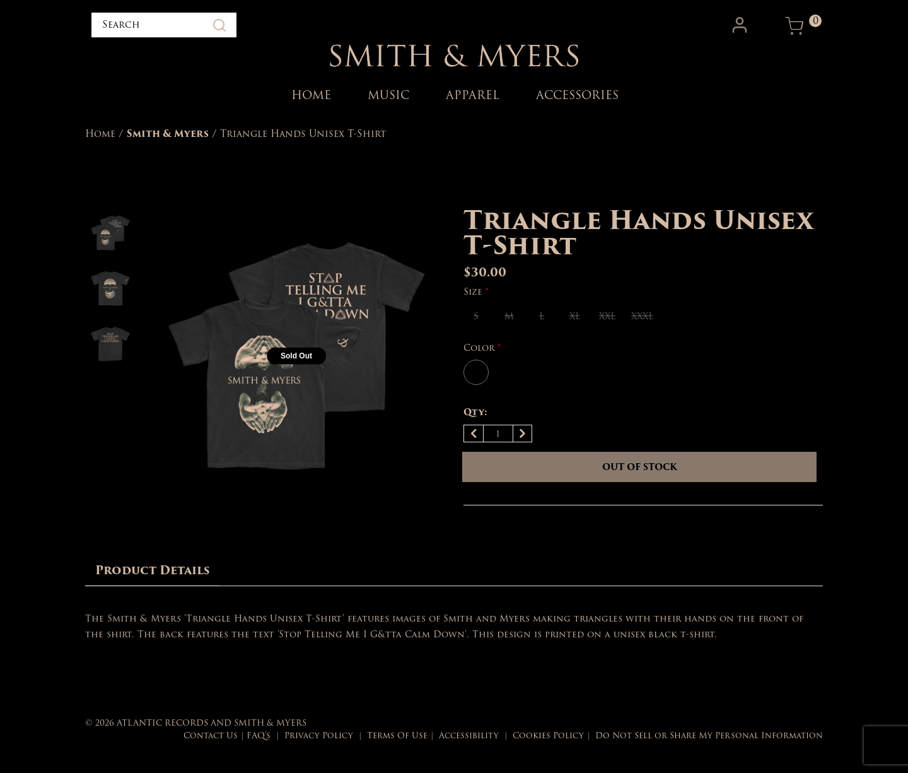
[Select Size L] (541, 316)
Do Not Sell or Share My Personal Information (709, 735)
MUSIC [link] (388, 95)
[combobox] (163, 25)
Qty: (475, 412)
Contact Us (210, 735)
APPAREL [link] (472, 95)
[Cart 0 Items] (794, 25)
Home (100, 133)
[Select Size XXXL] (642, 316)
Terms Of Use (397, 735)
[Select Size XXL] (607, 316)
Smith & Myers (168, 133)
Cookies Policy (548, 735)
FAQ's (259, 735)
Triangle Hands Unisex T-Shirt (303, 133)
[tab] (152, 571)
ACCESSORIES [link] (577, 95)
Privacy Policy (318, 735)
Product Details (152, 570)
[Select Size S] (476, 316)
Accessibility (469, 735)
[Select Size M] (508, 316)
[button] (741, 25)
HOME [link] (311, 95)
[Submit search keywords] (219, 25)
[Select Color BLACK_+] (476, 372)
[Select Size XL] (574, 316)
